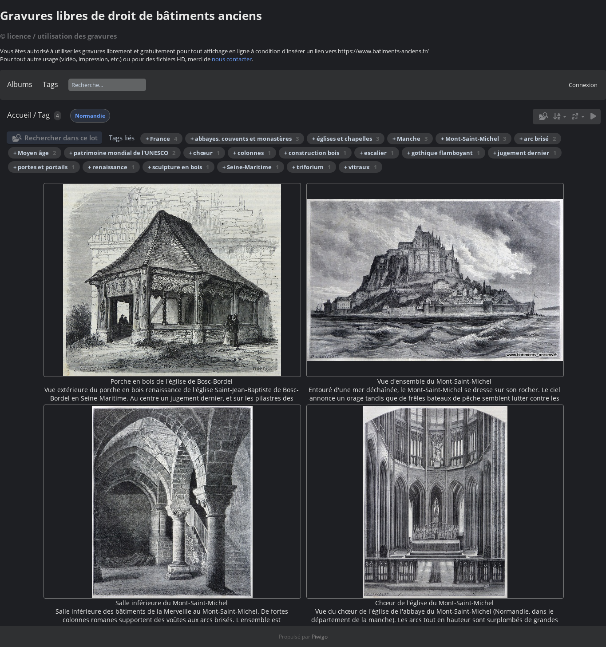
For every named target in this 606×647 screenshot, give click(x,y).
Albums (19, 84)
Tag (44, 115)
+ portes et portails (44, 167)
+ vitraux (360, 167)
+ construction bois (315, 153)
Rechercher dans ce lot (61, 137)
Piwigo (320, 636)
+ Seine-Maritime (250, 167)
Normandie (90, 115)
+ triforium (311, 167)
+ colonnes (252, 153)
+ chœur (204, 153)
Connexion (583, 85)
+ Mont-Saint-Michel (473, 139)
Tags (50, 84)
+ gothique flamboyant (443, 153)
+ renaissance (111, 167)
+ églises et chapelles (345, 139)
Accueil (19, 115)
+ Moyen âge (34, 153)
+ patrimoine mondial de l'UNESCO (122, 153)
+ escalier (377, 153)
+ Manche (410, 139)
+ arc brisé (537, 139)
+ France (161, 139)
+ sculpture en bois (178, 167)
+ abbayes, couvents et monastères (244, 139)
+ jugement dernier (524, 153)
